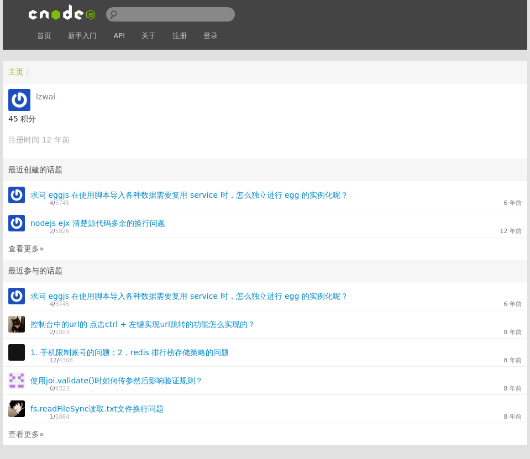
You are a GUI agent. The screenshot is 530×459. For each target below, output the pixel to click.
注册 (179, 35)
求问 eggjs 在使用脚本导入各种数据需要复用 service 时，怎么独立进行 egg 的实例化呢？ (189, 195)
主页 (16, 71)
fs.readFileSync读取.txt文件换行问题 (97, 408)
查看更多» (26, 248)
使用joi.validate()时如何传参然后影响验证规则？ (116, 380)
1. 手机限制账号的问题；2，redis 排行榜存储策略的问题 (129, 352)
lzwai (45, 96)
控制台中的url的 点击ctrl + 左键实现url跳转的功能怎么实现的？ (142, 324)
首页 (44, 35)
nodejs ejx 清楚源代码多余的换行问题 (97, 223)
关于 (148, 35)
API (119, 35)
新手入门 (82, 35)
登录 (210, 35)
